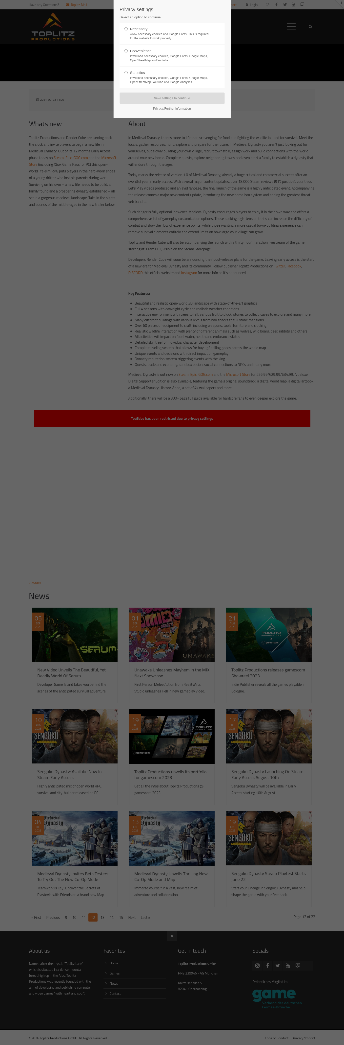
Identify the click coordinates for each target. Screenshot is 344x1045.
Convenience (170, 56)
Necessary (170, 34)
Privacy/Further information (172, 108)
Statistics (170, 77)
